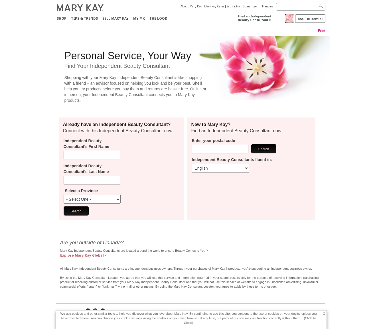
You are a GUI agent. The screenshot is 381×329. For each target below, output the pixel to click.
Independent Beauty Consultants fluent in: (232, 159)
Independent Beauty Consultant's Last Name (86, 169)
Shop (61, 18)
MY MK (139, 18)
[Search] (300, 7)
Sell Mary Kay (115, 18)
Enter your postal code (213, 140)
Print (321, 30)
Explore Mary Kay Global (82, 255)
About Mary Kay (191, 6)
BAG (310, 19)
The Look (158, 18)
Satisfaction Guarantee (242, 6)
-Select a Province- (81, 190)
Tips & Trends (84, 18)
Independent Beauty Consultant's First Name (86, 144)
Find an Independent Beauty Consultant (254, 18)
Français (267, 6)
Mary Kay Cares (214, 6)
